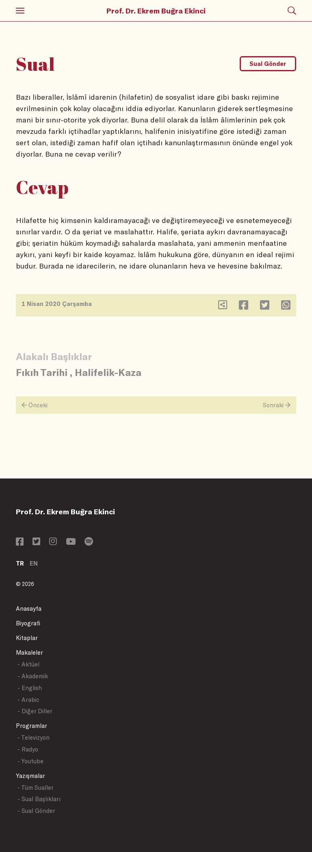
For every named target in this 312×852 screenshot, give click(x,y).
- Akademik (32, 676)
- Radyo (27, 749)
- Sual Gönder (36, 810)
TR (20, 563)
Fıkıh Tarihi (41, 372)
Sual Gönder (267, 63)
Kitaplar (27, 637)
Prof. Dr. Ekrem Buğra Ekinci (156, 10)
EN (34, 563)
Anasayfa (28, 608)
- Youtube (30, 761)
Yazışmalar (30, 775)
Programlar (31, 725)
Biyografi (28, 623)
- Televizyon (33, 737)
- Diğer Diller (34, 711)
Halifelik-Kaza (108, 372)
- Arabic (28, 699)
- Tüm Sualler (35, 787)
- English (29, 687)
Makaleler (29, 652)
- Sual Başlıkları (39, 798)
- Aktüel (28, 664)
